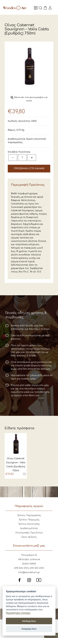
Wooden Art (14, 8)
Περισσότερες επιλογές (18, 613)
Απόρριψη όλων (29, 629)
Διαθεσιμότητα (29, 528)
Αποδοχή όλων (29, 621)
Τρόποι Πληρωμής (29, 520)
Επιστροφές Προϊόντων (29, 533)
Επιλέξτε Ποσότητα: (19, 152)
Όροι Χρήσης (29, 537)
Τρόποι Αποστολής (29, 524)
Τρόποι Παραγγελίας (29, 515)
